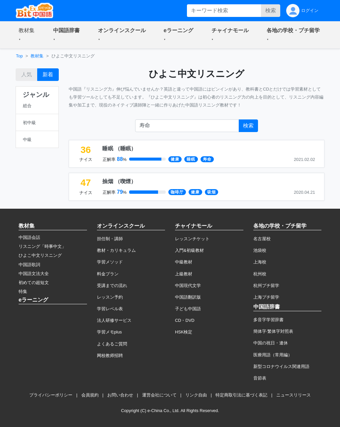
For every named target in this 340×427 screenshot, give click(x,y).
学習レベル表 (110, 308)
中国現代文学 (188, 285)
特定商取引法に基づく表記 (241, 394)
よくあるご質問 (112, 343)
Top (19, 55)
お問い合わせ (120, 394)
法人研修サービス (114, 320)
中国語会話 (29, 237)
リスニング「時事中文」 (42, 246)
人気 (26, 74)
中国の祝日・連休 (270, 342)
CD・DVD (185, 320)
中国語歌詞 (29, 264)
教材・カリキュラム (116, 250)
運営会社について (159, 394)
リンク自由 (196, 394)
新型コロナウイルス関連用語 (281, 366)
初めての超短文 (34, 282)
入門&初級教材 (189, 250)
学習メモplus (109, 331)
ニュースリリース (293, 394)
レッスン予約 (110, 297)
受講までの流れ (112, 285)
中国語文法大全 (34, 273)
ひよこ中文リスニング (40, 255)
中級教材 (183, 261)
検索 (270, 10)
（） (119, 148)
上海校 (259, 261)
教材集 (37, 55)
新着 (47, 74)
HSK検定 (183, 331)
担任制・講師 (110, 238)
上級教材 (183, 273)
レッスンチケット (192, 238)
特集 (23, 291)
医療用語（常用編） (272, 354)
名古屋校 (262, 238)
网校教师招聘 (110, 355)
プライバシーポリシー (50, 394)
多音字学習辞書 (268, 319)
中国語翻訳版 (188, 297)
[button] (28, 34)
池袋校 (259, 250)
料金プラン (108, 273)
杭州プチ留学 (266, 285)
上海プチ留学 (266, 297)
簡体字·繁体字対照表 (273, 331)
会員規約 (90, 394)
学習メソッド (110, 261)
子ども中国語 (188, 308)
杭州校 (259, 273)
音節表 (259, 378)
